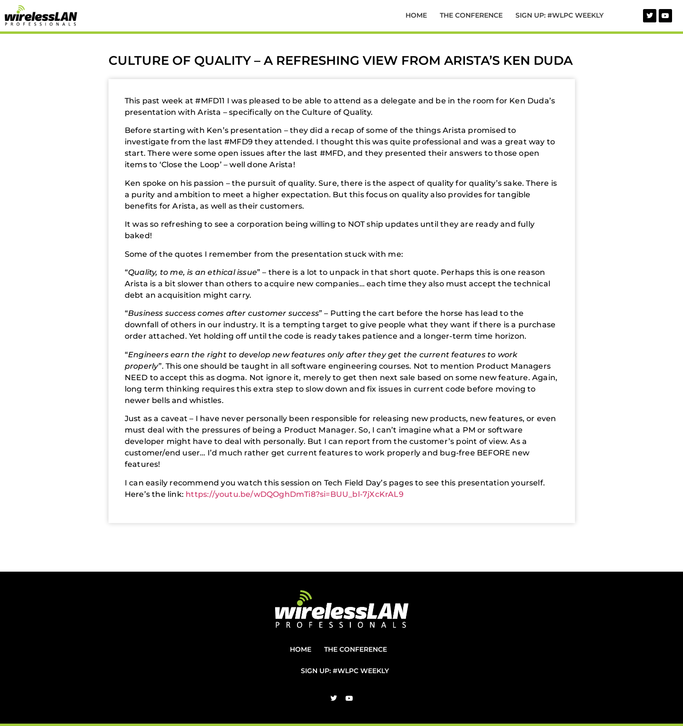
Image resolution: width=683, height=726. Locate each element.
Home (416, 15)
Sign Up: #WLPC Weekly (559, 15)
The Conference (471, 15)
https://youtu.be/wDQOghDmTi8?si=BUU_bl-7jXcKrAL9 (295, 494)
